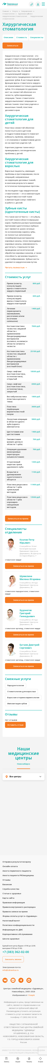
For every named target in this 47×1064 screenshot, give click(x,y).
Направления (26, 11)
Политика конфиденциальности (18, 925)
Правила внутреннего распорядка (19, 907)
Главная (6, 11)
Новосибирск (23, 764)
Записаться (12, 45)
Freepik (31, 995)
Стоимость (21, 37)
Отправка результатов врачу (17, 861)
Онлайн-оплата (10, 866)
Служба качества (11, 889)
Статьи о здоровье (12, 893)
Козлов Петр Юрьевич (27, 541)
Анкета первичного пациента (17, 871)
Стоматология (9, 14)
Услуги (15, 11)
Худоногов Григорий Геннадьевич (27, 613)
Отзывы (6, 880)
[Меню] (43, 4)
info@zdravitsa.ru (11, 970)
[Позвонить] (31, 4)
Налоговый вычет (11, 920)
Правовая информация (14, 902)
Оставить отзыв (15, 725)
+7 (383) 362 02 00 (28, 1017)
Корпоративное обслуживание (17, 934)
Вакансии (7, 884)
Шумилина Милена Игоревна (30, 578)
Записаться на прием (18, 518)
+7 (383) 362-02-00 (16, 952)
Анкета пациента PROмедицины (18, 875)
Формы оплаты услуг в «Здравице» (20, 916)
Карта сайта (8, 898)
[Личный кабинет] (38, 4)
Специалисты (36, 37)
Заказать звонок (13, 959)
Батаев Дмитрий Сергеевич (29, 646)
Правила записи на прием (15, 911)
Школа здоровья (11, 938)
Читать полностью (16, 267)
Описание (8, 37)
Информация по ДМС (13, 929)
